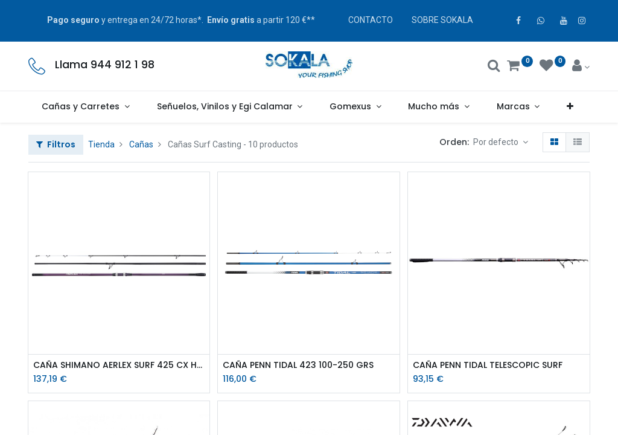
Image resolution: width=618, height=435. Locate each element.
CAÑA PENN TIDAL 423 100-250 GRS (298, 365)
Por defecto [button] (496, 142)
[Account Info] (581, 67)
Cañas (141, 144)
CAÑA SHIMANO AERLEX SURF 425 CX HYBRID (119, 365)
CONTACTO (370, 20)
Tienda (101, 144)
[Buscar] (494, 67)
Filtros (55, 144)
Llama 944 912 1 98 (104, 64)
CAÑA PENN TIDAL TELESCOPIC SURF (487, 365)
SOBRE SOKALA (442, 20)
